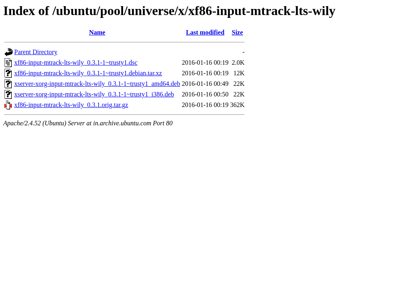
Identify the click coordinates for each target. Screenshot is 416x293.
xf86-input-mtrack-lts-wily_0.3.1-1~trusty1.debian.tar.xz (88, 73)
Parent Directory (35, 51)
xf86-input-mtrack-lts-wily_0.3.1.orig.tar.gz (71, 104)
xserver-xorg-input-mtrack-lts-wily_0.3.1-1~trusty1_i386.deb (94, 94)
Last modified (205, 32)
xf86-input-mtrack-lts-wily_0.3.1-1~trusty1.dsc (75, 62)
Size (237, 32)
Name (97, 32)
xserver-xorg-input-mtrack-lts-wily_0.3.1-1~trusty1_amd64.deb (97, 83)
